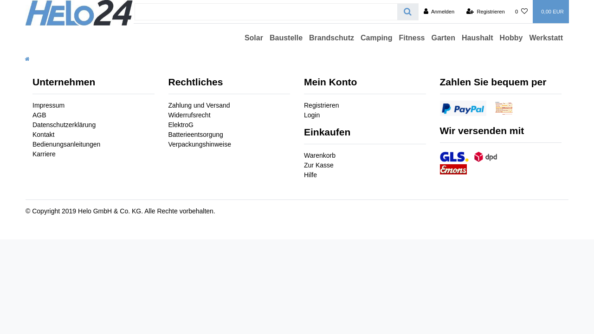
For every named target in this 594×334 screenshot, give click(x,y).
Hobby (511, 38)
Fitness (412, 38)
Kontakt (43, 134)
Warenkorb (320, 155)
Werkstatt (546, 38)
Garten (443, 38)
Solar (254, 38)
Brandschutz (331, 38)
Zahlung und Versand (199, 105)
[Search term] (266, 12)
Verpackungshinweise (199, 144)
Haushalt (477, 38)
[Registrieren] (485, 11)
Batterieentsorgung (195, 134)
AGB (39, 115)
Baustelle (286, 38)
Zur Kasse (319, 165)
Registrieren (321, 105)
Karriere (44, 154)
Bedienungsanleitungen (66, 144)
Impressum (48, 105)
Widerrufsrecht (189, 115)
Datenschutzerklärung (64, 124)
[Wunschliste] (521, 11)
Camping (376, 38)
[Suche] (407, 12)
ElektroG (181, 124)
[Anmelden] (439, 11)
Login (312, 115)
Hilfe (310, 175)
